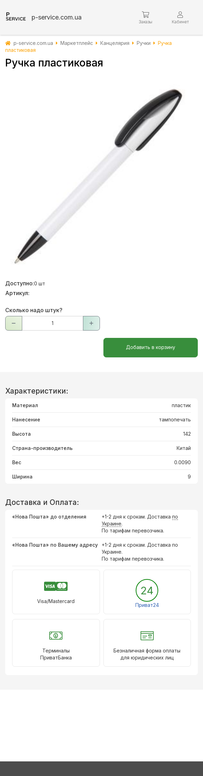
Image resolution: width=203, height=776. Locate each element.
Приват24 (147, 605)
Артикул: (17, 293)
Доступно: (19, 283)
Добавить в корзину (150, 347)
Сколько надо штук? (33, 310)
